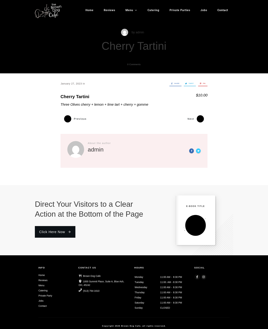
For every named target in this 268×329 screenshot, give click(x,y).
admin (140, 32)
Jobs (41, 298)
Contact (42, 303)
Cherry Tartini (134, 46)
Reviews (43, 278)
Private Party (45, 293)
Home (41, 273)
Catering (43, 288)
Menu (41, 283)
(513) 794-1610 (91, 289)
